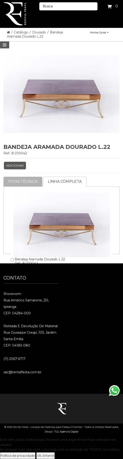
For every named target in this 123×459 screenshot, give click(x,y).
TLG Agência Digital (66, 431)
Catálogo (21, 32)
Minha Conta (99, 32)
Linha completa (65, 181)
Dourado (39, 32)
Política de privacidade (17, 455)
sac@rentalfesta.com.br (22, 372)
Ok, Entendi (45, 455)
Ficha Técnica (22, 181)
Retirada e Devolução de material (30, 326)
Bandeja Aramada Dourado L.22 (35, 34)
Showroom (12, 294)
